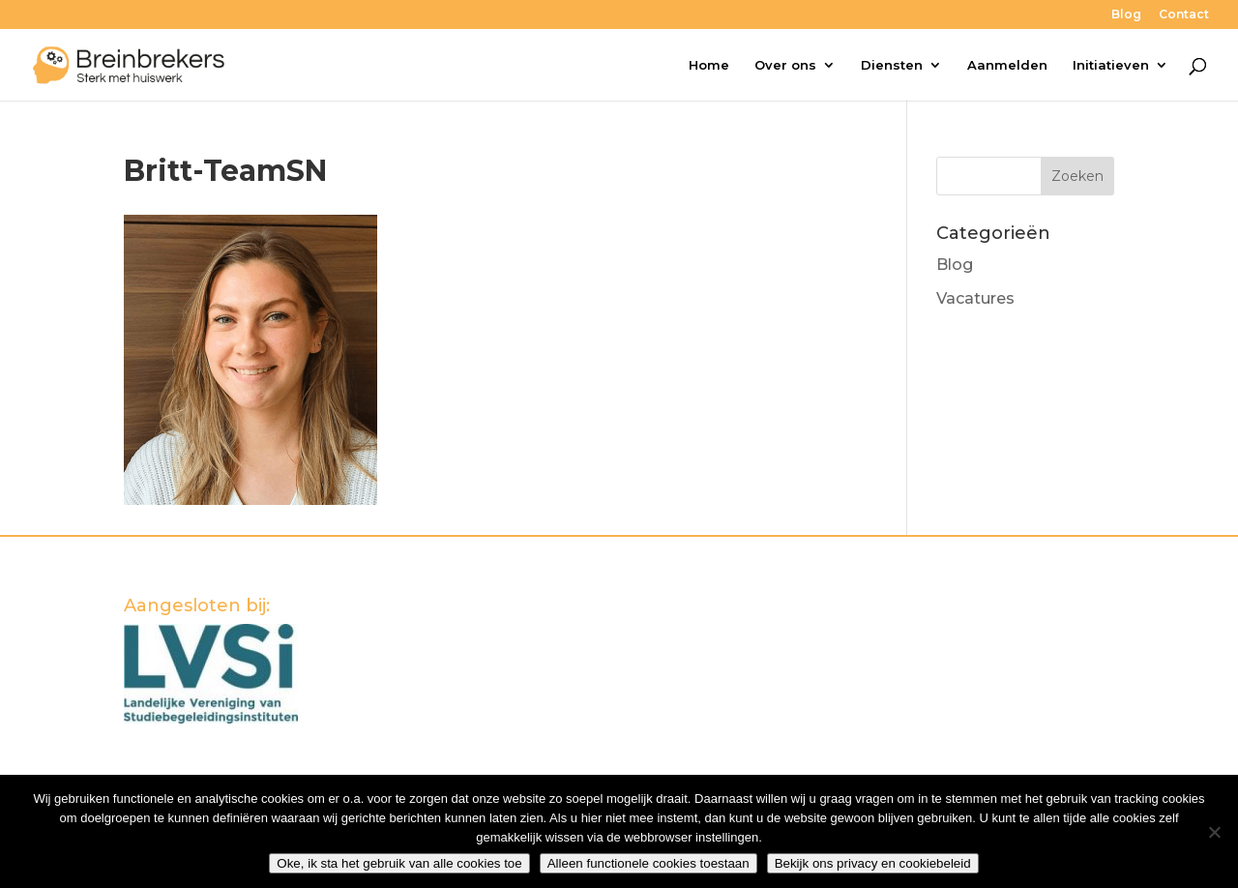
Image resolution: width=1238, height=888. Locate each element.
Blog (1126, 15)
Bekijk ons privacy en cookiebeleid (873, 863)
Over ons (785, 65)
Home (709, 65)
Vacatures (975, 298)
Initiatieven (1111, 65)
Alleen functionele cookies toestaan (648, 863)
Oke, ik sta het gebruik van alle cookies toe (399, 863)
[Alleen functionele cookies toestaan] (1213, 832)
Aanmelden (1007, 65)
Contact (1184, 15)
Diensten (892, 65)
